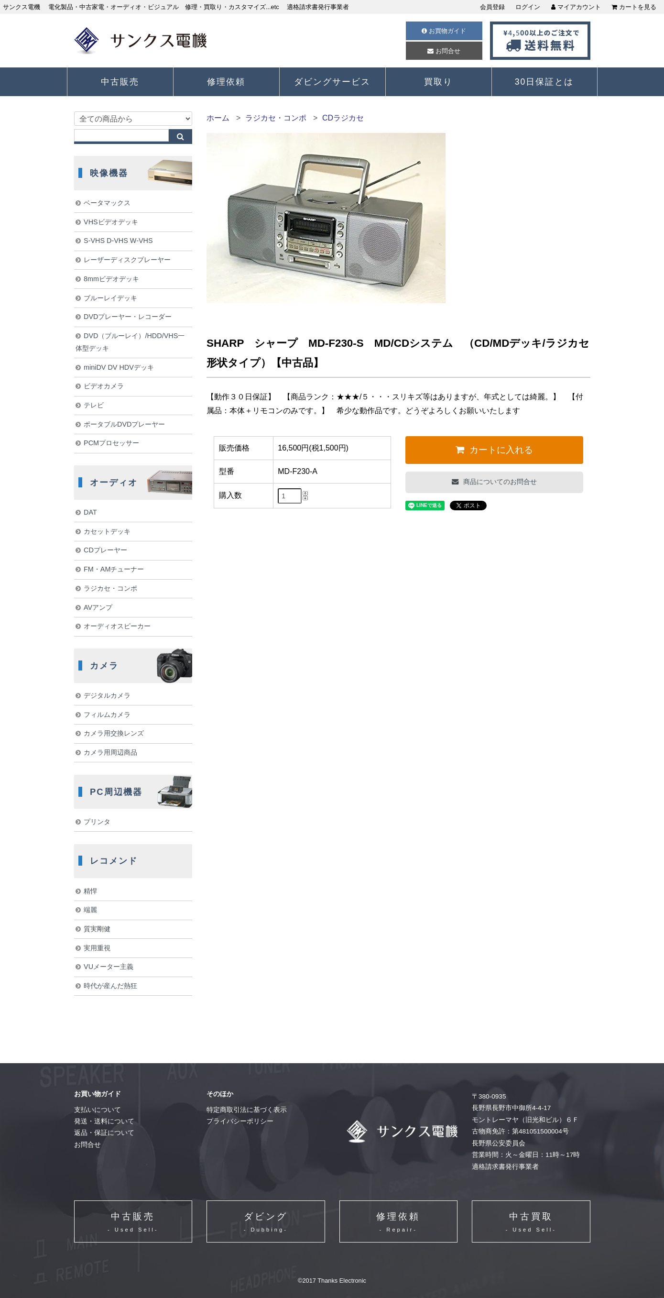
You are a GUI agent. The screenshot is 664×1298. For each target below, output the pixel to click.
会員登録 (492, 7)
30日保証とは (544, 82)
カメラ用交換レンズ (114, 733)
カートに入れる (500, 450)
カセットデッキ (107, 531)
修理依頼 (226, 82)
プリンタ (97, 821)
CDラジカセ (343, 118)
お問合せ (443, 51)
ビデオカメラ (104, 386)
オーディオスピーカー (117, 626)
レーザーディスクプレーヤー (127, 260)
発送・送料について (104, 1121)
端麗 (90, 909)
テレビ (94, 405)
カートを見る (633, 7)
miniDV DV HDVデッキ (119, 367)
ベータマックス (107, 203)
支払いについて (97, 1109)
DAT (90, 512)
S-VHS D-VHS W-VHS (118, 240)
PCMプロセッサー (111, 443)
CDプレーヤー (105, 550)
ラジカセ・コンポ (275, 118)
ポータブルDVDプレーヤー (124, 424)
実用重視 (97, 948)
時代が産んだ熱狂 (110, 986)
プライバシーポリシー (240, 1121)
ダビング (266, 1223)
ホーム (218, 118)
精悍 (90, 891)
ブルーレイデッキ (110, 298)
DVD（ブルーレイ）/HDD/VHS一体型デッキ (130, 342)
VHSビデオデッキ (111, 222)
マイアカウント (576, 7)
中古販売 (120, 82)
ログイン (527, 7)
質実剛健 (97, 929)
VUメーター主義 (108, 966)
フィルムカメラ (107, 714)
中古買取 (531, 1223)
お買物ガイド (444, 30)
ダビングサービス (332, 82)
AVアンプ (98, 607)
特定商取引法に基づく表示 (247, 1109)
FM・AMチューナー (114, 569)
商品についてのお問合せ (499, 481)
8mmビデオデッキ (111, 279)
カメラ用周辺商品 (110, 752)
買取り (438, 82)
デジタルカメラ (107, 695)
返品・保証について (104, 1132)
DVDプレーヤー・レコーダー (128, 316)
